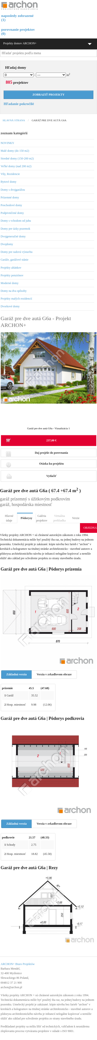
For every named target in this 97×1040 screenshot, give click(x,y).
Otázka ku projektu (35, 465)
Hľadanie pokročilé (19, 104)
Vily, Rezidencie (10, 174)
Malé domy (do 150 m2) (15, 150)
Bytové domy (9, 181)
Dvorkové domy (10, 306)
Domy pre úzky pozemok (15, 228)
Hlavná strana (14, 120)
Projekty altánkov (11, 267)
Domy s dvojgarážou (13, 189)
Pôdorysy (26, 518)
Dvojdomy (7, 244)
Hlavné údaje (9, 518)
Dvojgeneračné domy (13, 236)
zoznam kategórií (14, 133)
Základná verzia (16, 674)
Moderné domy (10, 283)
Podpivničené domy (12, 213)
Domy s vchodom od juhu (16, 220)
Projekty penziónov (12, 275)
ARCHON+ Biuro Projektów (18, 964)
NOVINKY (7, 143)
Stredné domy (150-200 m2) (17, 158)
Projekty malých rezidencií (16, 298)
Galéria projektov (41, 518)
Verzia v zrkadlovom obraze (54, 674)
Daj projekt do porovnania (37, 454)
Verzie (75, 518)
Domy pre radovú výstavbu (17, 252)
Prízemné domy (10, 197)
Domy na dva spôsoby (14, 291)
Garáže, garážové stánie (14, 259)
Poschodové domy (11, 205)
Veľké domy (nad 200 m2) (16, 166)
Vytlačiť (31, 476)
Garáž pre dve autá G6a (49, 120)
